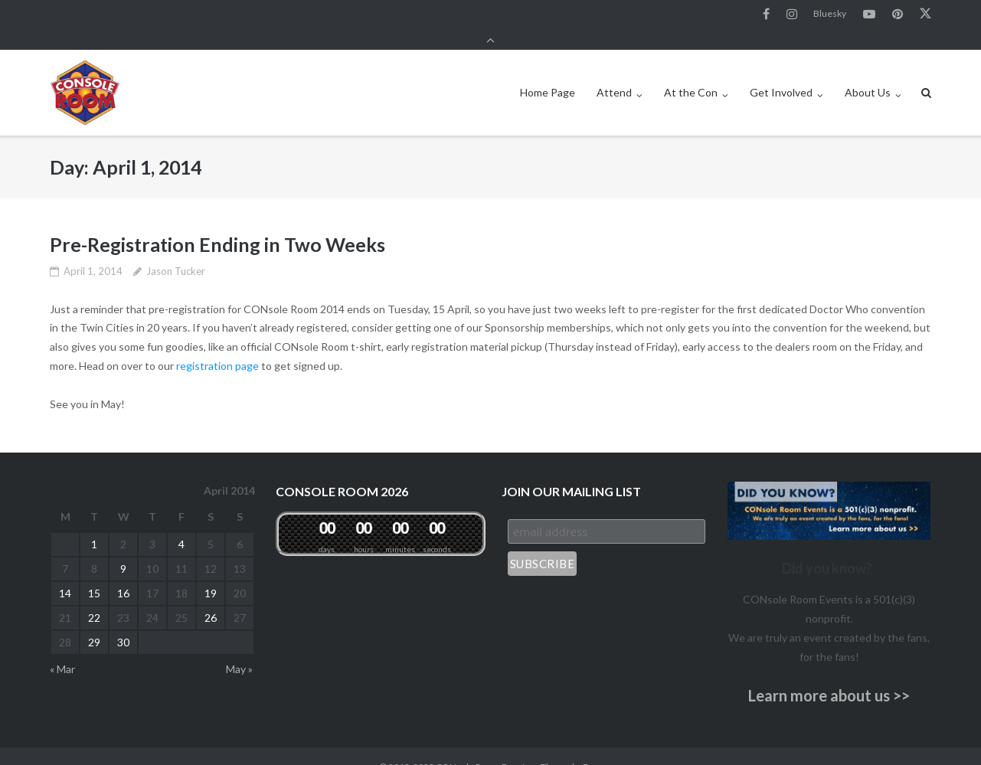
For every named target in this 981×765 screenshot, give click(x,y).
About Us (868, 71)
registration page (217, 344)
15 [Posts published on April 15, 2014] (94, 572)
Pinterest (897, 14)
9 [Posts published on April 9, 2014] (123, 547)
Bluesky (829, 14)
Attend (614, 71)
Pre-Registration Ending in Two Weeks (217, 223)
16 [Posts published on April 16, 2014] (123, 572)
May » (239, 648)
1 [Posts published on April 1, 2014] (94, 523)
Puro (593, 746)
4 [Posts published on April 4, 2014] (181, 523)
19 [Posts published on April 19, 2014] (210, 572)
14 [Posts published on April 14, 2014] (65, 572)
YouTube (869, 14)
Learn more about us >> (829, 674)
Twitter (925, 14)
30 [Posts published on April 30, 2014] (123, 621)
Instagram (791, 14)
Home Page (547, 71)
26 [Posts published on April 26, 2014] (210, 596)
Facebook (766, 14)
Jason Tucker (175, 250)
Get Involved (781, 71)
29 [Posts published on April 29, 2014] (94, 621)
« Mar (62, 648)
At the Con (691, 71)
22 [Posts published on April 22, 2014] (94, 596)
